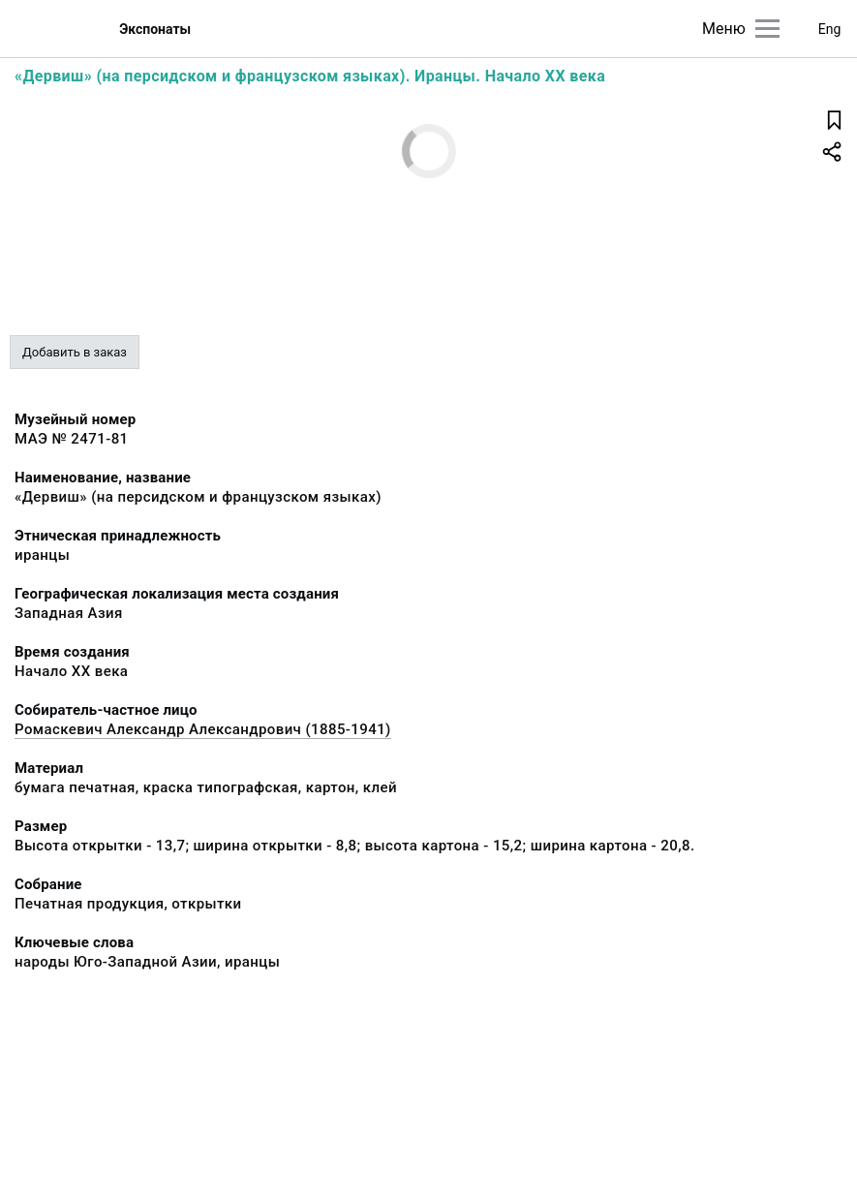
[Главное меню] (767, 28)
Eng (830, 29)
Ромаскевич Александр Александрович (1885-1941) (203, 729)
